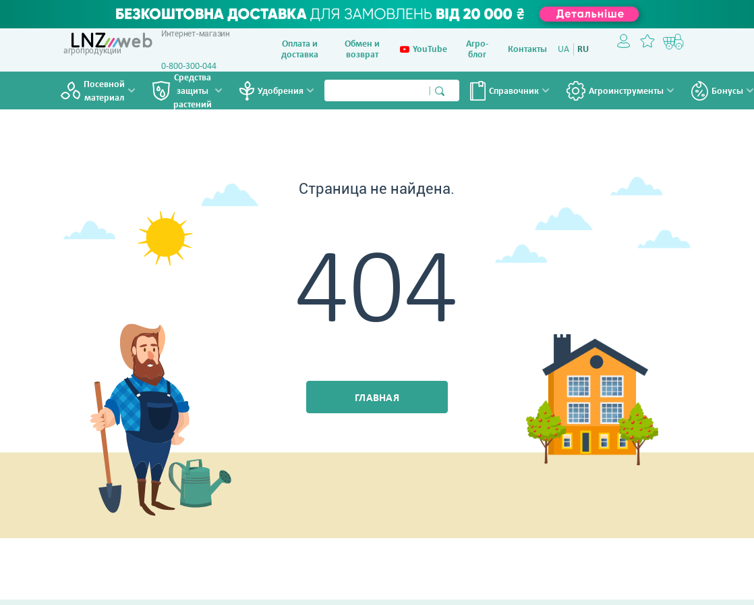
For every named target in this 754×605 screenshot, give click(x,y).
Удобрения (280, 91)
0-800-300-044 (188, 66)
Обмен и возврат (362, 49)
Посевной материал (104, 91)
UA (563, 50)
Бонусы (727, 91)
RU (583, 50)
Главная (377, 398)
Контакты (527, 50)
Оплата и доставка (299, 49)
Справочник (514, 91)
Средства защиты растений (192, 91)
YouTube (423, 50)
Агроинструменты (626, 91)
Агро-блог (477, 49)
